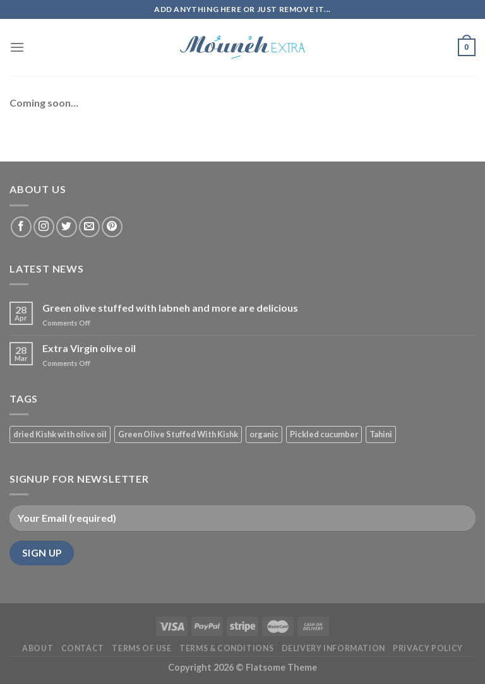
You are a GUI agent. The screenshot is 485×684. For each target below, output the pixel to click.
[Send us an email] (89, 226)
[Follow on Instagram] (43, 226)
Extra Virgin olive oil (89, 348)
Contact (82, 648)
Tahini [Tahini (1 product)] (380, 434)
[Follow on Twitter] (66, 226)
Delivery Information (333, 648)
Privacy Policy (428, 648)
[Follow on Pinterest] (112, 226)
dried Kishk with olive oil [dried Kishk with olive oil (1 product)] (60, 434)
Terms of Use (141, 648)
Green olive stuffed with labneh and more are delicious (170, 308)
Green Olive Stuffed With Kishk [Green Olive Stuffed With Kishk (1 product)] (178, 434)
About (37, 648)
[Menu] (17, 47)
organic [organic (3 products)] (263, 434)
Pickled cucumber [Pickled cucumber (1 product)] (324, 434)
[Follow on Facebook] (21, 226)
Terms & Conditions (226, 648)
